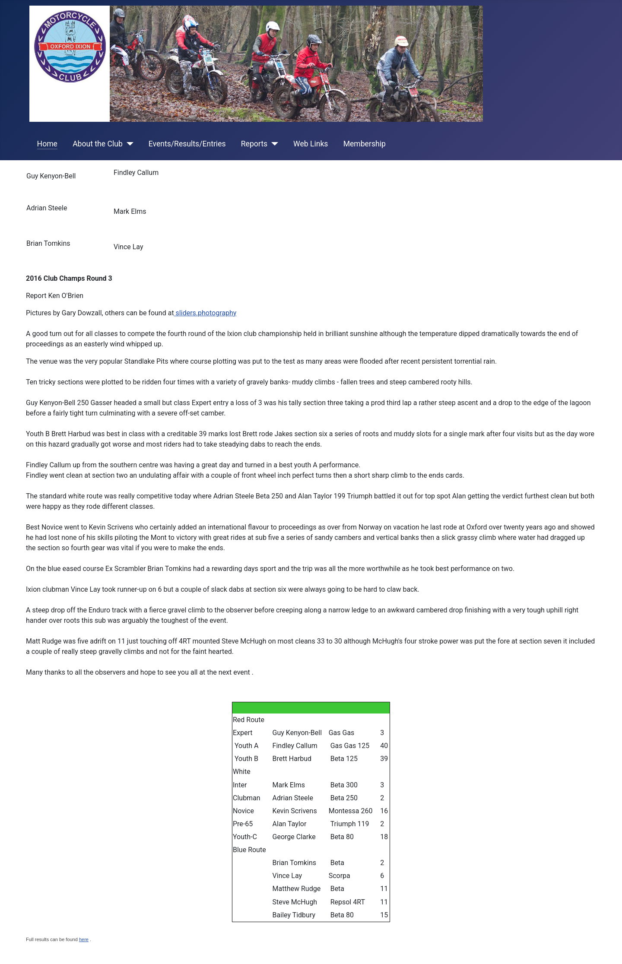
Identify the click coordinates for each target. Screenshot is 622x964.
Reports (254, 144)
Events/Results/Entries (187, 144)
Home (47, 144)
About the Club (98, 144)
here (84, 939)
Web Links (310, 144)
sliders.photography (205, 313)
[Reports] (272, 143)
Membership (364, 144)
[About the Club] (128, 143)
